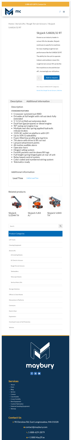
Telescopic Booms (16, 277)
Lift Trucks (12, 240)
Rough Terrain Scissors (37, 23)
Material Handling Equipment (20, 406)
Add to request (52, 77)
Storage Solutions (14, 289)
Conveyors (12, 305)
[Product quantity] (39, 78)
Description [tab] (16, 101)
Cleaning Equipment (15, 245)
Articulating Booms (17, 255)
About (13, 384)
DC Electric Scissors (17, 260)
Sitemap (13, 409)
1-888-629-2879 (31, 4)
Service (13, 392)
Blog (12, 389)
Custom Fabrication (17, 404)
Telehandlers (15, 271)
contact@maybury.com (36, 427)
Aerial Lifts (20, 23)
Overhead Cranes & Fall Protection (19, 322)
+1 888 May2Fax (36, 437)
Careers (13, 394)
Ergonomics (12, 316)
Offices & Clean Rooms (16, 294)
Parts (12, 387)
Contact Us (42, 4)
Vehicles (59, 90)
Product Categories (16, 234)
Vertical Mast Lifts (16, 282)
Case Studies (15, 396)
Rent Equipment (16, 401)
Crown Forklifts (16, 399)
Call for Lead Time (32, 178)
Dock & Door (13, 311)
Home (11, 23)
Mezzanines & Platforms (16, 300)
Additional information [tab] (38, 101)
